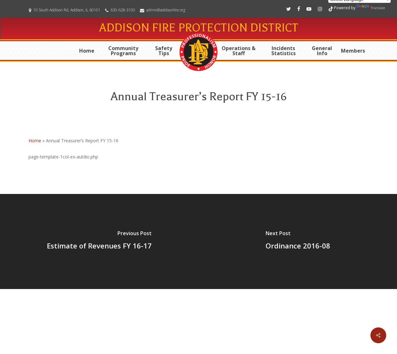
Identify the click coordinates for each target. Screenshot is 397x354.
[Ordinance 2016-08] (297, 241)
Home (34, 141)
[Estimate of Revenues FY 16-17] (99, 241)
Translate (370, 7)
